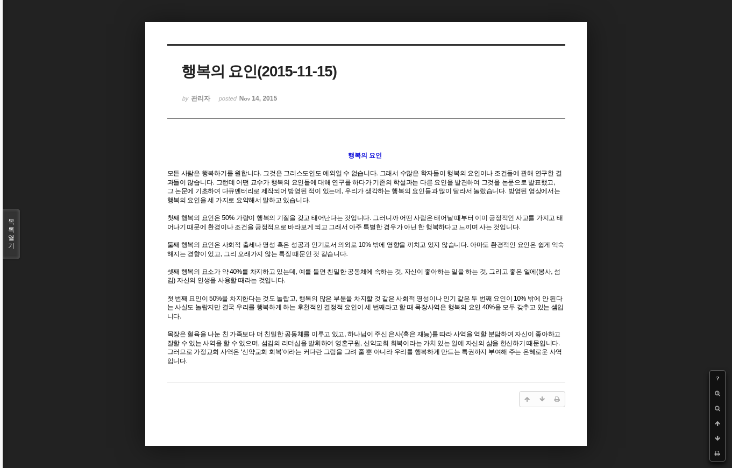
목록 (11, 234)
